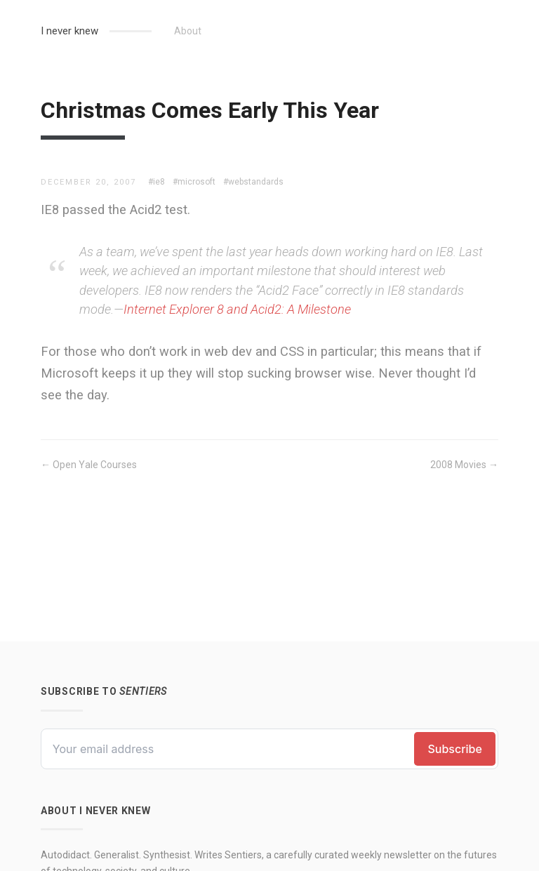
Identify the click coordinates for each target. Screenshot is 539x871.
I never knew (69, 31)
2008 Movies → (464, 464)
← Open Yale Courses (89, 464)
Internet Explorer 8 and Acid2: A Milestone (237, 309)
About (187, 30)
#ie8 (156, 182)
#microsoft (194, 182)
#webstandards (253, 182)
